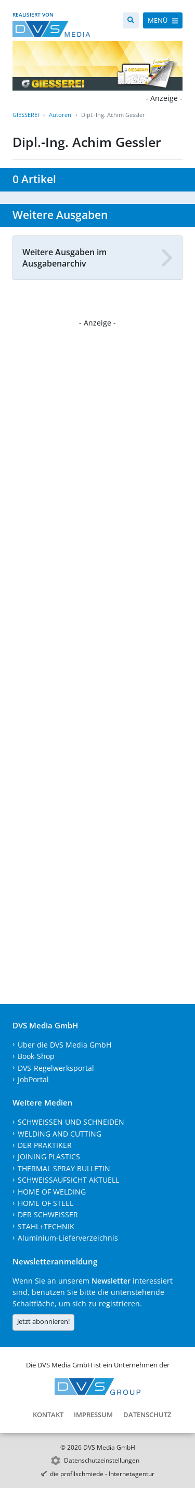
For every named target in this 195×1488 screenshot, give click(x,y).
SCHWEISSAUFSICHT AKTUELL (68, 1180)
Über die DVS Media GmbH (64, 1045)
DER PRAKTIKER (45, 1145)
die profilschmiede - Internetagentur (102, 1473)
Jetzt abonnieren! (43, 1321)
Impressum (93, 1414)
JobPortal (33, 1079)
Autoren (60, 115)
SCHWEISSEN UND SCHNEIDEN (71, 1122)
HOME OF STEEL (45, 1203)
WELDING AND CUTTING (59, 1134)
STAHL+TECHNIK (46, 1226)
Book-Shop (36, 1056)
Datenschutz (147, 1414)
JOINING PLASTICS (49, 1156)
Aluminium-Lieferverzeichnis (68, 1238)
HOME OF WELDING (52, 1192)
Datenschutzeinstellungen (101, 1460)
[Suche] (131, 20)
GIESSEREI (25, 115)
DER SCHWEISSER (48, 1214)
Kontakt (48, 1414)
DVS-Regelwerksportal (56, 1068)
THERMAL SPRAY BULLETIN (64, 1168)
